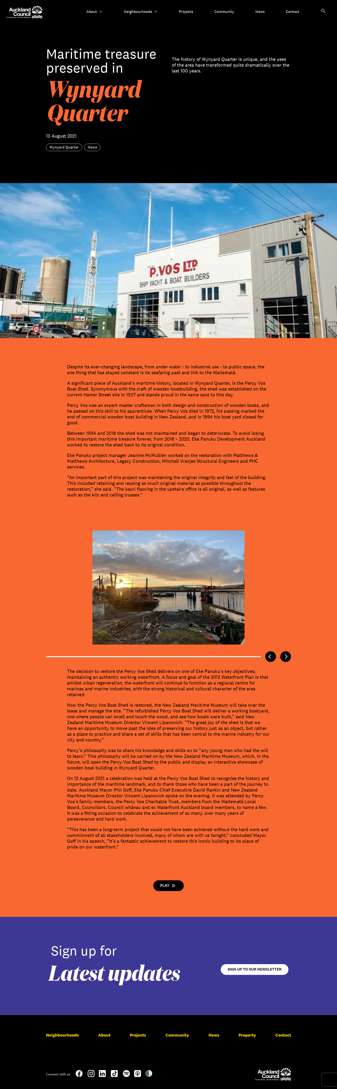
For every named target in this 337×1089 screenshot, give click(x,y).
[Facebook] (79, 1076)
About (94, 11)
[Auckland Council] (273, 1074)
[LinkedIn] (102, 1075)
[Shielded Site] (148, 1075)
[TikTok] (114, 1076)
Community (224, 11)
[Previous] (270, 656)
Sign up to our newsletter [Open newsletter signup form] (255, 969)
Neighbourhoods (141, 11)
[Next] (285, 656)
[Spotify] (126, 1075)
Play (168, 885)
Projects (186, 11)
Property (247, 1035)
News (260, 11)
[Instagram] (91, 1075)
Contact (292, 11)
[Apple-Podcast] (137, 1075)
